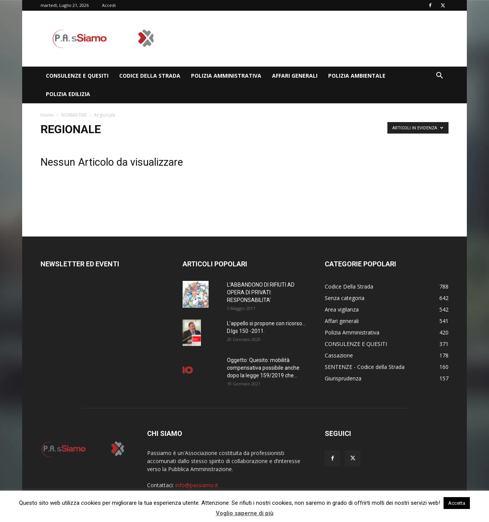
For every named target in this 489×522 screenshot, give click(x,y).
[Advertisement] (309, 38)
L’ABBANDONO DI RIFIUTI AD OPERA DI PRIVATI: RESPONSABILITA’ (261, 292)
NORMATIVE (74, 115)
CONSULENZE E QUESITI (77, 75)
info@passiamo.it (196, 485)
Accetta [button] (456, 503)
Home (47, 115)
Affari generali (294, 75)
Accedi (109, 5)
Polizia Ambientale (356, 75)
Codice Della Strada (149, 75)
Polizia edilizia (68, 94)
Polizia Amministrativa (226, 75)
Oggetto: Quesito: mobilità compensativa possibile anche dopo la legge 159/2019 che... (263, 367)
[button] (439, 76)
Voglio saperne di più (245, 513)
